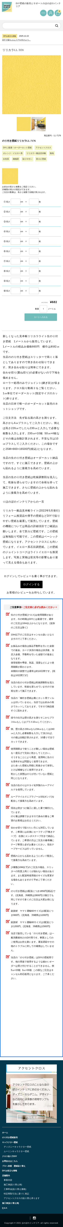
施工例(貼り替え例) (13, 1184)
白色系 (6, 159)
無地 (52, 153)
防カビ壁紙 (41, 159)
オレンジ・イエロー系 (13, 153)
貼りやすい (27, 159)
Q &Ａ (4, 1208)
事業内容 (8, 1180)
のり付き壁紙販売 (10, 1137)
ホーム (5, 1132)
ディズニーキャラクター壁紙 (17, 1147)
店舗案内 (6, 1175)
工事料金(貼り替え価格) (15, 1189)
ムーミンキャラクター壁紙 (16, 1151)
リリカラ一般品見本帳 (36, 153)
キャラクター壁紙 (10, 1142)
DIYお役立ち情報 (9, 1171)
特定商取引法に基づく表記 (16, 1193)
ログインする (31, 584)
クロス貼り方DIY (9, 1156)
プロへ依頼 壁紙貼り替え (13, 1166)
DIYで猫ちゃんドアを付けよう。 (16, 40)
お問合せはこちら (10, 1161)
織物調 (16, 159)
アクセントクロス (43, 147)
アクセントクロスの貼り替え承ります (22, 1198)
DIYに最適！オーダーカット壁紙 (17, 147)
